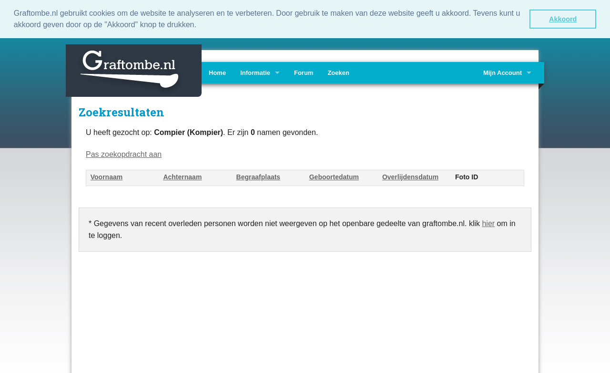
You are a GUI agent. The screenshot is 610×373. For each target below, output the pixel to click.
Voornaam (106, 176)
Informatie (255, 71)
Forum (303, 71)
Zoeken (338, 71)
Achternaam (182, 176)
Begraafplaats (258, 176)
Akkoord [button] (563, 19)
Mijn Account (502, 71)
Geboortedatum (334, 176)
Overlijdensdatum (410, 176)
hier (488, 222)
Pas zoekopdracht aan (124, 153)
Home (217, 71)
